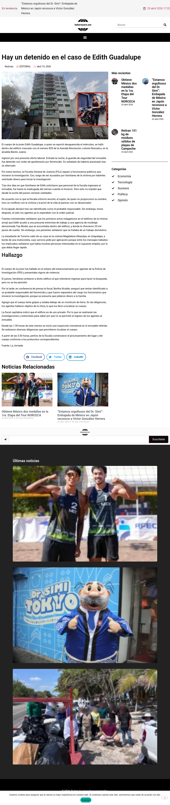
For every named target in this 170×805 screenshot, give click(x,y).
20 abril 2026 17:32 (156, 6)
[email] (79, 434)
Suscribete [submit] (158, 434)
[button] (85, 32)
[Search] (165, 20)
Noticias (9, 61)
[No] (165, 797)
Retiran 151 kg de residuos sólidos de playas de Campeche (129, 135)
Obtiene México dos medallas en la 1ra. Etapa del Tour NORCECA (25, 408)
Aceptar (86, 800)
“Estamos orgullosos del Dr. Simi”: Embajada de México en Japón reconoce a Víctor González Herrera (81, 410)
